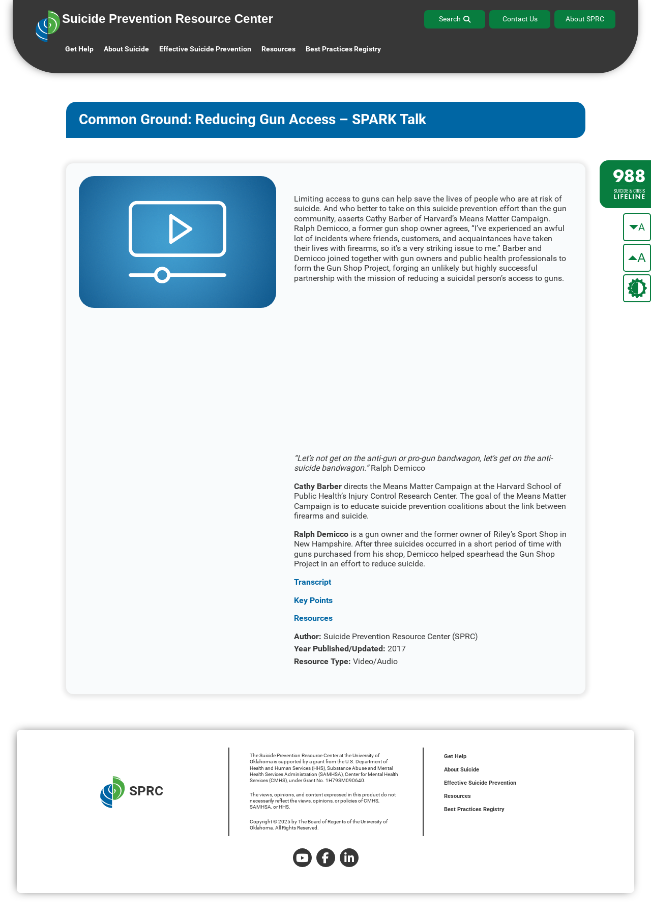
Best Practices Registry (343, 49)
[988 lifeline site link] (625, 184)
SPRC (131, 792)
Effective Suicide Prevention (480, 783)
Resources (457, 796)
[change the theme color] (637, 288)
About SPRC (585, 19)
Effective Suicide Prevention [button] (205, 49)
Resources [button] (278, 49)
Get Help (79, 49)
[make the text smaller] (637, 227)
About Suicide (126, 49)
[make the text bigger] (637, 258)
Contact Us (520, 19)
